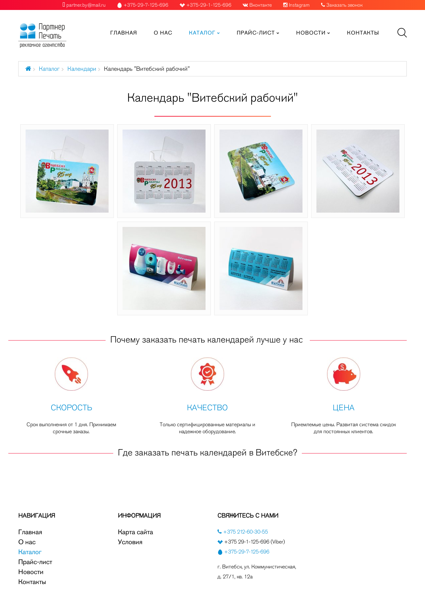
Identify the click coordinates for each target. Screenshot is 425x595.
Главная (30, 532)
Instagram (299, 5)
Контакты (32, 581)
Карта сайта (135, 532)
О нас (27, 542)
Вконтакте (260, 5)
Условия (130, 542)
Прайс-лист (35, 561)
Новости (30, 571)
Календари (81, 68)
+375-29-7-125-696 (246, 551)
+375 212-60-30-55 (245, 531)
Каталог (49, 68)
